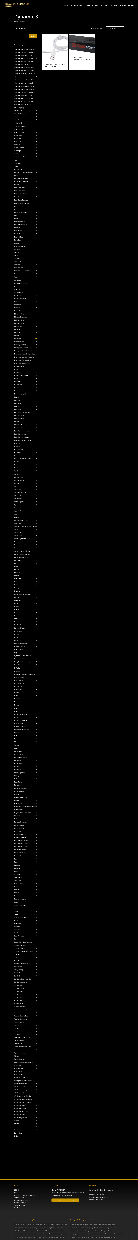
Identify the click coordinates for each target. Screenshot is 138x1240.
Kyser (16, 640)
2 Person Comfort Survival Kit (24, 58)
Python (16, 871)
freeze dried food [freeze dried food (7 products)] (91, 1237)
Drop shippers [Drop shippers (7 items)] (43, 1228)
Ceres (16, 255)
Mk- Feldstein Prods (20, 714)
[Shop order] (115, 28)
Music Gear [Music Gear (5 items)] (62, 1237)
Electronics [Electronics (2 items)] (18, 1234)
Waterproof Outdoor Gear (23, 1081)
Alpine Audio (18, 123)
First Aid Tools (19, 419)
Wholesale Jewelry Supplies (23, 1102)
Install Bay (17, 600)
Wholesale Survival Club (96, 1195)
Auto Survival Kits (20, 157)
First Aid (17, 406)
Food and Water (19, 428)
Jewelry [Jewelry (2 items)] (45, 1237)
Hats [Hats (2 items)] (65, 1234)
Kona (16, 637)
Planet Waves (18, 810)
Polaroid (17, 816)
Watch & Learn (19, 1074)
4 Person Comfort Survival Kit (24, 80)
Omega (16, 745)
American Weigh (19, 132)
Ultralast (17, 1056)
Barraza (17, 185)
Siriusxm (17, 927)
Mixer (16, 708)
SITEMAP (17, 1208)
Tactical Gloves (19, 1022)
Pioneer (16, 800)
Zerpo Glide (18, 1133)
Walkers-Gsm (18, 1068)
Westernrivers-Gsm (20, 1084)
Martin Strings (19, 677)
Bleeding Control (19, 222)
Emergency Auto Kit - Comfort (24, 351)
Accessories (18, 111)
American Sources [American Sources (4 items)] (20, 1224)
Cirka (16, 274)
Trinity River (18, 1044)
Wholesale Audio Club (96, 1200)
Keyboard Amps (19, 628)
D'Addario (17, 295)
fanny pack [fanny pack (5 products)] (94, 1234)
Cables (16, 243)
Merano (17, 693)
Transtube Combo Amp (22, 1038)
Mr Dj (16, 717)
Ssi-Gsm (17, 961)
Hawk (16, 566)
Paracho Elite (18, 763)
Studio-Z (17, 976)
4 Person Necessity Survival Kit (24, 86)
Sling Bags (17, 930)
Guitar (16, 529)
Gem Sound (18, 468)
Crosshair (17, 289)
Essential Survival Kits (21, 375)
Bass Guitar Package (21, 200)
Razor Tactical (18, 884)
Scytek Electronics (20, 905)
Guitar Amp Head (20, 545)
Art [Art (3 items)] (33, 1224)
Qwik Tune (17, 880)
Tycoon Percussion (20, 1053)
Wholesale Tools (19, 1114)
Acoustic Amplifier (20, 114)
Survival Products (20, 1001)
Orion (16, 748)
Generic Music (18, 483)
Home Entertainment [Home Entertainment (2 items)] (21, 1237)
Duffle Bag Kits (19, 332)
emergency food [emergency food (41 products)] (110, 1228)
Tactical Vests (18, 1025)
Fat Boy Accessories (20, 394)
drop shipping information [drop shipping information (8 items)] (22, 1231)
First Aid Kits (18, 409)
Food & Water (18, 425)
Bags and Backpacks (21, 178)
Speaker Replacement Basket (24, 951)
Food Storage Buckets (21, 431)
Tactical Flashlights (20, 1019)
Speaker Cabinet (19, 948)
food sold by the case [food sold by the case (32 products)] (115, 1234)
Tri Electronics (19, 1041)
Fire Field (17, 400)
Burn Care (17, 240)
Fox (15, 456)
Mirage (16, 705)
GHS (15, 486)
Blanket (16, 218)
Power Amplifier (19, 828)
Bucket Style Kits (19, 231)
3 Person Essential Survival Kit (24, 71)
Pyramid (17, 868)
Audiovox (17, 154)
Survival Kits (18, 994)
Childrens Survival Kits (21, 271)
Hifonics (17, 569)
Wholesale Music (19, 1105)
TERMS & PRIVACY (20, 1205)
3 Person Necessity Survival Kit (24, 74)
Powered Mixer (19, 834)
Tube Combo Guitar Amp (22, 1047)
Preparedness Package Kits (23, 840)
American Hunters (20, 126)
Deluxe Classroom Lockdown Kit (24, 311)
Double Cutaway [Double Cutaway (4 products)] (99, 1228)
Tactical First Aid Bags (21, 1016)
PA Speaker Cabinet (20, 757)
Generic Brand (19, 480)
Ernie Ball (17, 372)
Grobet (16, 514)
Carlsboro (17, 249)
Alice (15, 117)
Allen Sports (18, 120)
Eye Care (17, 388)
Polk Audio (17, 819)
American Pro (18, 129)
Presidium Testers (20, 850)
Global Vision (18, 489)
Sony (16, 939)
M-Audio (17, 668)
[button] (58, 1200)
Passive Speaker (19, 773)
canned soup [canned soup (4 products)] (97, 1224)
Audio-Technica (19, 148)
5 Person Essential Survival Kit (24, 92)
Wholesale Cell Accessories (23, 1087)
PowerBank (18, 831)
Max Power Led (19, 683)
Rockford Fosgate (20, 899)
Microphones (18, 699)
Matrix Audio (18, 680)
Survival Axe (18, 985)
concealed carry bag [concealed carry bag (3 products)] (87, 1228)
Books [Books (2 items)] (46, 1224)
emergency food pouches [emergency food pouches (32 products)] (92, 1231)
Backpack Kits (18, 169)
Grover (16, 517)
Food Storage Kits (20, 434)
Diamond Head (19, 314)
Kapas (16, 619)
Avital (16, 160)
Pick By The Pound (20, 797)
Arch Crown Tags (20, 141)
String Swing (18, 970)
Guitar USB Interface (21, 557)
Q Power (17, 874)
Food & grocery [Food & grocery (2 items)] (33, 1234)
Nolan (16, 736)
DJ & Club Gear (19, 320)
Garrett (16, 465)
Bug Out (17, 234)
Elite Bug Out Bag (20, 345)
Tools (16, 1031)
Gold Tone (17, 496)
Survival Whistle (19, 1007)
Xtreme (16, 1121)
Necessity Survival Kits (21, 730)
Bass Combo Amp (20, 194)
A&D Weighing (19, 108)
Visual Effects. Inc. (20, 1065)
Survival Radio (18, 1004)
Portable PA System (20, 822)
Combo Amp (18, 280)
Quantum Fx (18, 877)
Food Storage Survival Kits (23, 440)
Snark (16, 933)
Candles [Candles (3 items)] (58, 1224)
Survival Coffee (19, 988)
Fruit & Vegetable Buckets (22, 459)
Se (15, 908)
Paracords (17, 770)
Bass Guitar (18, 197)
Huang (16, 588)
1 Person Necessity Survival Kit (24, 55)
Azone (16, 166)
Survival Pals (18, 997)
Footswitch (17, 443)
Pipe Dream (18, 803)
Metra (16, 696)
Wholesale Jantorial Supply (23, 1099)
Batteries (17, 206)
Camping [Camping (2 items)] (51, 1224)
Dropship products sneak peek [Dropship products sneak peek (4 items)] (40, 1231)
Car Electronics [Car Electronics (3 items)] (19, 1228)
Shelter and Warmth (21, 917)
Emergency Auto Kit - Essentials (24, 354)
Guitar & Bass (18, 533)
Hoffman (17, 572)
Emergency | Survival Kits (22, 348)
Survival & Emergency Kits (22, 979)
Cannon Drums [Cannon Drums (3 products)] (75, 1228)
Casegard (17, 252)
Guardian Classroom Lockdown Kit (25, 526)
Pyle (15, 862)
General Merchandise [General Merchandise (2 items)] (45, 1234)
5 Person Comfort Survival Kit (24, 89)
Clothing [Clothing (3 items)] (34, 1228)
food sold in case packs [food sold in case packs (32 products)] (78, 1237)
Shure (16, 921)
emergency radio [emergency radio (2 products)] (106, 1231)
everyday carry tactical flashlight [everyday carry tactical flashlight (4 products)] (80, 1234)
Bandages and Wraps (21, 181)
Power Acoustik (19, 825)
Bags (16, 175)
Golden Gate (18, 499)
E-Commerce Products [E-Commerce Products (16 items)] (57, 1231)
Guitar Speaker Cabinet (22, 551)
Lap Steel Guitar (19, 646)
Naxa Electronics (19, 726)
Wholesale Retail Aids (21, 1111)
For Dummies (18, 449)
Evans (16, 379)
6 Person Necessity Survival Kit (24, 104)
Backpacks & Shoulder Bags (23, 172)
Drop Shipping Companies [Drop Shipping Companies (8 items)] (55, 1228)
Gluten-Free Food (20, 493)
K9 (15, 616)
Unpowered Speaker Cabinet (23, 1062)
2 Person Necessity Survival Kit (24, 64)
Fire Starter (18, 403)
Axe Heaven (18, 163)
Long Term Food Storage (22, 662)
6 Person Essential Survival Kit (24, 101)
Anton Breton (18, 138)
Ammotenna (18, 135)
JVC (15, 613)
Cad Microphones (20, 246)
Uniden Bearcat (19, 1059)
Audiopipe (17, 151)
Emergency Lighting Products (24, 357)
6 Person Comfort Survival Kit (24, 98)
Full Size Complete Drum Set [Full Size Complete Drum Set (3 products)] (106, 1237)
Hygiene (17, 591)
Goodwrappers (19, 502)
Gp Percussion (19, 505)
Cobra (16, 277)
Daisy (16, 302)
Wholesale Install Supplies (23, 1096)
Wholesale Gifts (19, 1093)
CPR (15, 286)
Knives (16, 634)
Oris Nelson (18, 751)
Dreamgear (18, 326)
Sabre (16, 902)
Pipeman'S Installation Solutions (25, 807)
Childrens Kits (18, 268)
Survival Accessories (20, 982)
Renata (16, 893)
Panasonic (17, 760)
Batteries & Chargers (21, 212)
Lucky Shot (17, 665)
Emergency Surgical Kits (22, 363)
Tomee (16, 1028)
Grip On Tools (18, 511)
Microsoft (17, 702)
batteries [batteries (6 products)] (73, 1224)
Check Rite (17, 262)
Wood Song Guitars (20, 1118)
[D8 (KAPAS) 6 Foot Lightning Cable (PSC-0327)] (55, 47)
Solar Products (19, 936)
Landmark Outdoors (21, 643)
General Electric (19, 477)
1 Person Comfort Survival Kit (24, 49)
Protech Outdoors (20, 856)
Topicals (17, 1034)
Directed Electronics (20, 317)
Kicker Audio (18, 631)
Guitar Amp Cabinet (20, 542)
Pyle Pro (17, 865)
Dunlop (16, 335)
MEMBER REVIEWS (20, 1203)
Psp (15, 859)
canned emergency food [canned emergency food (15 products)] (84, 1224)
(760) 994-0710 (61, 1190)
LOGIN (16, 1190)
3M (15, 77)
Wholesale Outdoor (20, 1108)
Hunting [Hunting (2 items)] (39, 1237)
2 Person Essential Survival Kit (24, 61)
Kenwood (17, 622)
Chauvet (17, 258)
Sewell (16, 914)
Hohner (16, 576)
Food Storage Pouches (21, 437)
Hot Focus (17, 579)
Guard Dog (17, 523)
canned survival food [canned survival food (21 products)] (108, 1224)
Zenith (16, 1130)
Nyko (16, 739)
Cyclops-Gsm (18, 292)
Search (33, 36)
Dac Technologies (20, 299)
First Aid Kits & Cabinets (22, 412)
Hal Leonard (18, 560)
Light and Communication (22, 656)
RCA (15, 887)
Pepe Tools (18, 782)
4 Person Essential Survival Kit (24, 83)
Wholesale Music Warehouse (98, 1197)
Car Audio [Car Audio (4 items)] (64, 1224)
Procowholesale (19, 853)
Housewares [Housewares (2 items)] (31, 1237)
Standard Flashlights (21, 964)
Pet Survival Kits (19, 791)
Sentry (16, 911)
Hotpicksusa (18, 582)
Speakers (17, 954)
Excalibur (17, 382)
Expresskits (18, 385)
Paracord (17, 767)
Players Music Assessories (23, 813)
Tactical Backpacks (20, 1013)
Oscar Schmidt (19, 754)
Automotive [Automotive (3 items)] (39, 1224)
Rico (15, 896)
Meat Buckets (18, 686)
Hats (15, 563)
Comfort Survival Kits (21, 283)
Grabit (16, 508)
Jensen (16, 606)
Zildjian (16, 1136)
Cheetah (17, 265)
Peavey (16, 776)
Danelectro (18, 305)
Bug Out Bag (18, 237)
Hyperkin (17, 597)
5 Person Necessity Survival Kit (24, 95)
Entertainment (19, 366)
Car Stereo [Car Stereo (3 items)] (28, 1228)
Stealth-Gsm (18, 967)
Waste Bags (18, 1071)
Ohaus (16, 742)
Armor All (17, 145)
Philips (16, 794)
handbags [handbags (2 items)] (60, 1234)
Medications (18, 690)
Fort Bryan (17, 452)
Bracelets (17, 228)
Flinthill (16, 422)
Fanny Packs (18, 391)
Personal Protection (22, 788)
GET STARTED (19, 1198)
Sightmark (17, 924)
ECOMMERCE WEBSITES (22, 1200)
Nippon (16, 733)
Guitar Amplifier (19, 548)
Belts (16, 215)
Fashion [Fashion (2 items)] (25, 1234)
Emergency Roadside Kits (22, 360)
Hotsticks (17, 585)
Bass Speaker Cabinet (21, 203)
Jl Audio (16, 609)
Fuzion (16, 462)
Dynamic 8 (17, 339)
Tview (16, 1050)
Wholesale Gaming (20, 1090)
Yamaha (17, 1124)
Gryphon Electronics (21, 520)
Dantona (17, 308)
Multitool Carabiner (20, 720)
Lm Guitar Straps (19, 659)
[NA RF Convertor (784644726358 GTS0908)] (82, 44)
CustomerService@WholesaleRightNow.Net (70, 1193)
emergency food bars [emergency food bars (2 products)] (77, 1231)
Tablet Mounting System (22, 1010)
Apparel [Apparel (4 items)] (29, 1224)
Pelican (16, 779)
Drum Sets (17, 329)
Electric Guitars (19, 342)
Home (16, 21)
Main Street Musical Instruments (25, 674)
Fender (16, 397)
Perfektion (17, 785)
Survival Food (18, 991)
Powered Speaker (20, 837)
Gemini (16, 471)
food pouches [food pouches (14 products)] (103, 1234)
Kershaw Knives (19, 625)
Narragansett (18, 723)
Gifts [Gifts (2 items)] (54, 1234)
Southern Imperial (20, 945)
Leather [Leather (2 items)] (50, 1237)
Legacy (16, 653)
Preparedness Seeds (21, 844)
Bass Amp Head (19, 188)
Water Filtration (19, 1078)
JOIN (15, 1193)
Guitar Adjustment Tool (22, 539)
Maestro (17, 671)
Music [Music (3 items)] (56, 1237)
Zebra (16, 1127)
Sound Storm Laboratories (23, 942)
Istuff (16, 603)
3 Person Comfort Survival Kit (24, 68)
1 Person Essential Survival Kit (24, 52)
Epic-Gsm (17, 369)
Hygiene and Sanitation (22, 594)
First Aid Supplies (20, 416)
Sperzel (16, 957)
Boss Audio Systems (20, 225)
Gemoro (17, 474)
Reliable (16, 890)
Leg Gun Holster (19, 649)
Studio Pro (17, 973)
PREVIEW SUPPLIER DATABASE (24, 1195)
